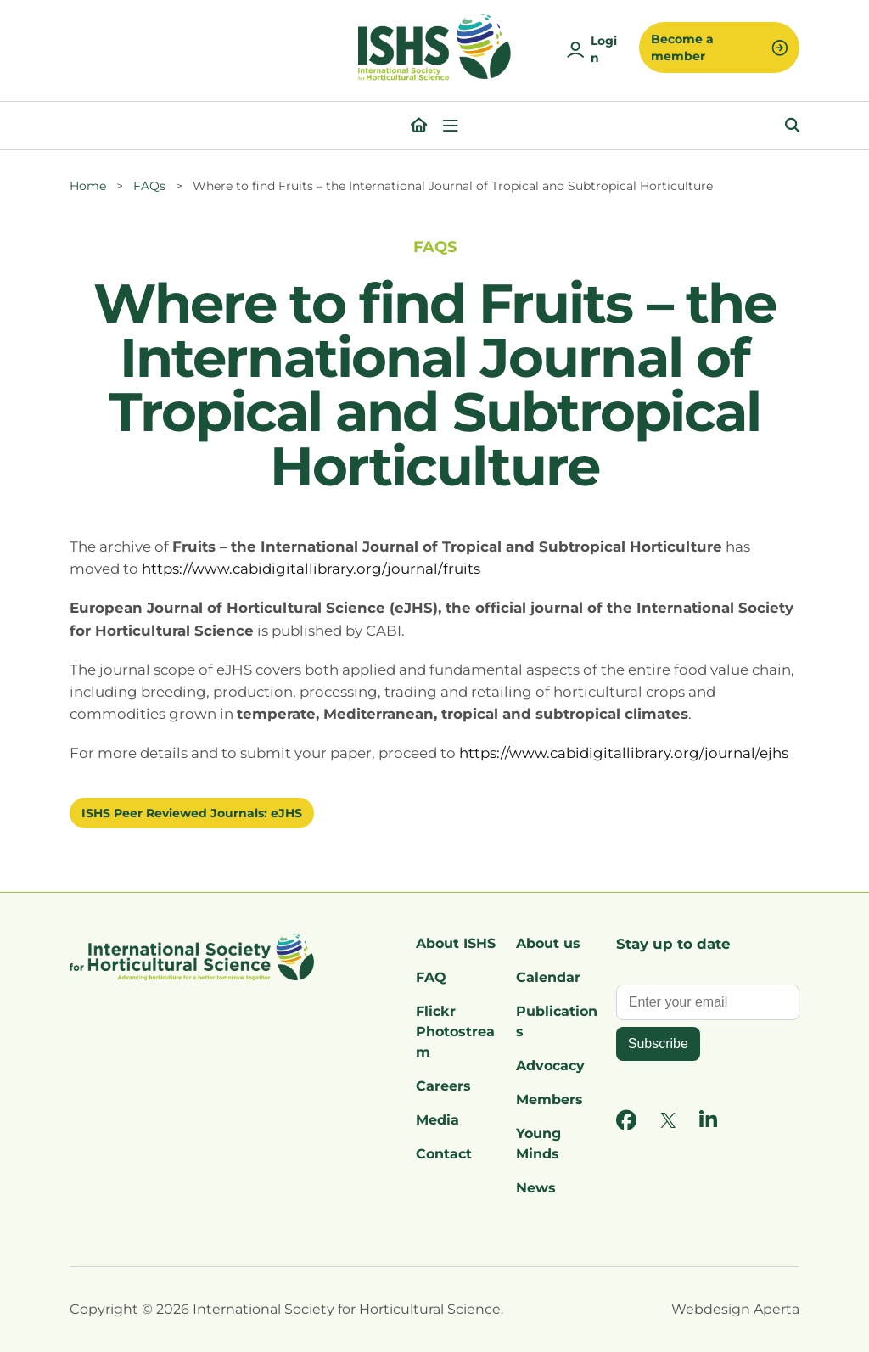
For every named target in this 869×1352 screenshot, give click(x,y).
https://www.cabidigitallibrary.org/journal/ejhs (623, 752)
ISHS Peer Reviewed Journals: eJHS (191, 813)
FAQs (149, 186)
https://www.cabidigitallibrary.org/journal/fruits (311, 568)
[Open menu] (450, 125)
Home (88, 186)
